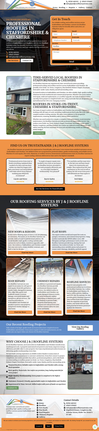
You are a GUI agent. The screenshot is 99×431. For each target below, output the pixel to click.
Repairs (73, 7)
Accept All (39, 426)
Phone (54, 37)
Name (54, 31)
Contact (89, 7)
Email (74, 31)
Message (55, 49)
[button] (7, 171)
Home (55, 7)
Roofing (63, 7)
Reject (48, 426)
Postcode (75, 37)
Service (55, 43)
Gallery (82, 7)
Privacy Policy (59, 426)
